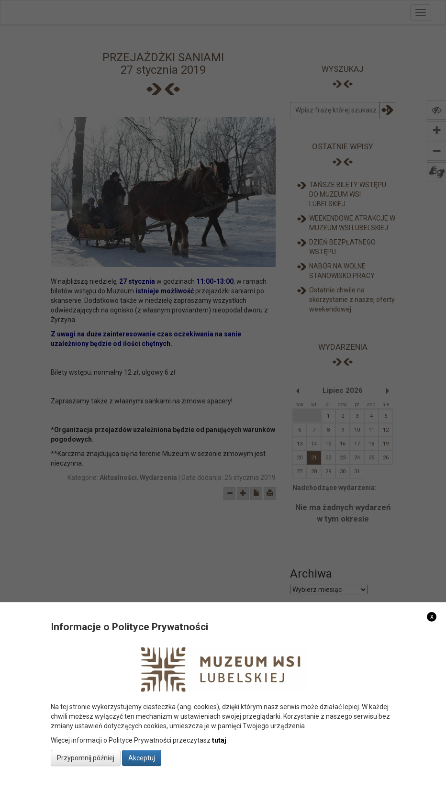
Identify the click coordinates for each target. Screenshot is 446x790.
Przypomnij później (85, 758)
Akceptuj (141, 758)
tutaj (219, 740)
